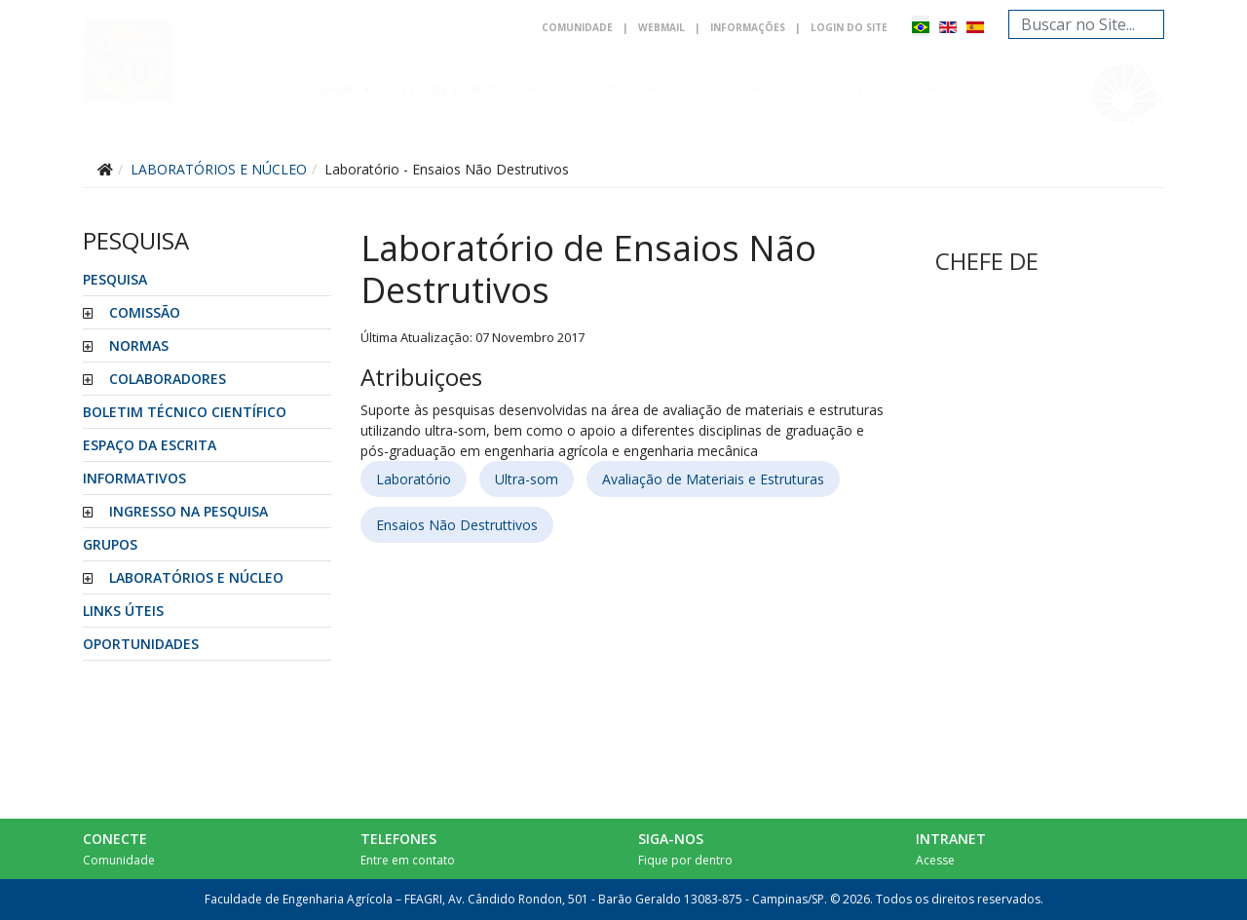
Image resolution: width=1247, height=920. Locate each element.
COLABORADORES (167, 378)
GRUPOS (110, 544)
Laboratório (413, 479)
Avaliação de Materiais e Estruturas (713, 479)
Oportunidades (141, 643)
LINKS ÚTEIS (123, 610)
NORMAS (139, 345)
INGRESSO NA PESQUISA (188, 511)
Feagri (335, 89)
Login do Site (849, 27)
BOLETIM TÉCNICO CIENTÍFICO (184, 411)
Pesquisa (716, 89)
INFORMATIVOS (134, 478)
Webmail (661, 27)
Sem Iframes (1040, 256)
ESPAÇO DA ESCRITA (149, 445)
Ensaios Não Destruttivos (457, 525)
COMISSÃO (144, 312)
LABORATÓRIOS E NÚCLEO (196, 577)
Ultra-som (526, 479)
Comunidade (577, 27)
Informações (747, 27)
